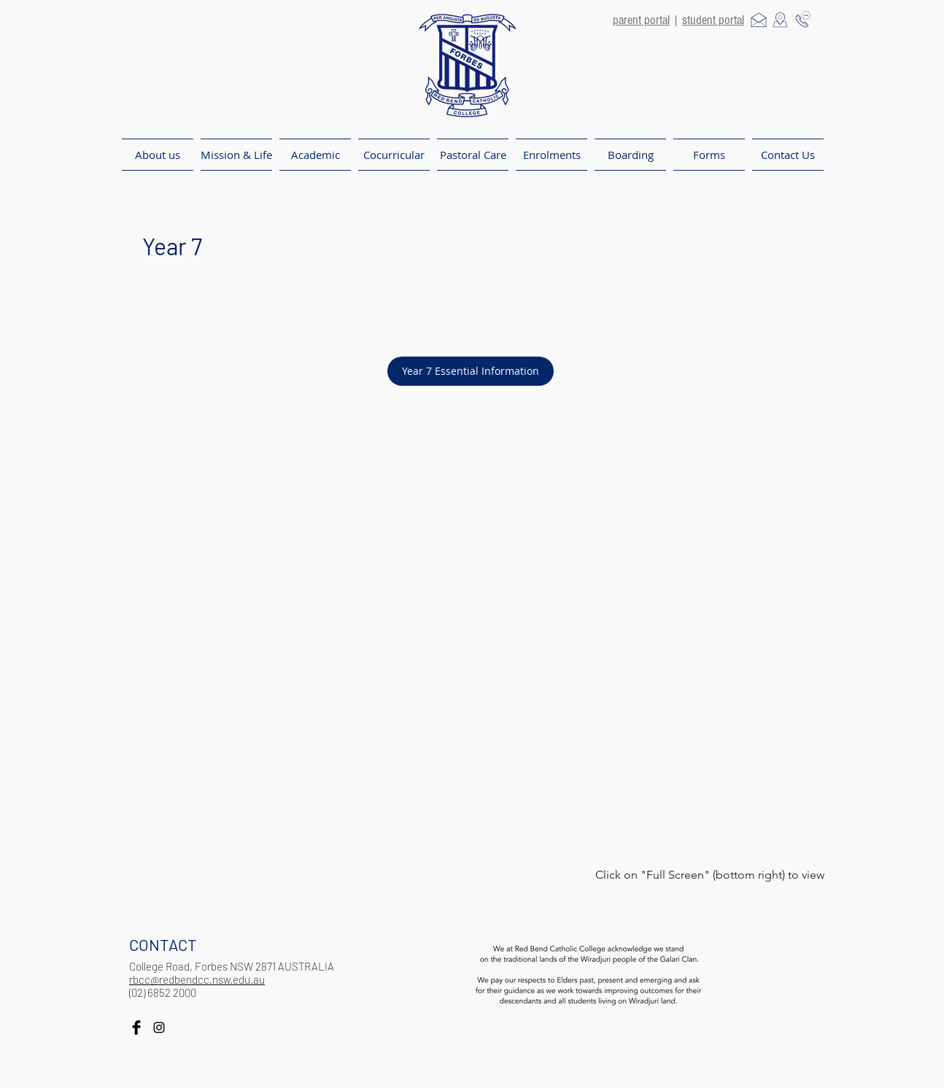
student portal (713, 20)
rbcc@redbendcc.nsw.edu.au (197, 979)
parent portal (641, 20)
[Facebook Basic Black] (136, 1027)
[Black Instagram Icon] (159, 1027)
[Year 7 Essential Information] (470, 371)
